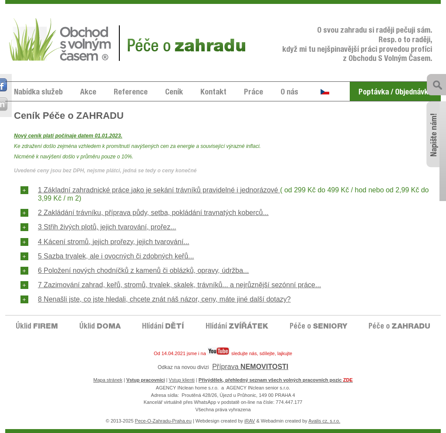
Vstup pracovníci (145, 380)
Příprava (250, 366)
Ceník (174, 93)
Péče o (318, 327)
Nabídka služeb (38, 93)
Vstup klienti (182, 380)
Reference (131, 93)
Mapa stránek (107, 380)
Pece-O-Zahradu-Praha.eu (163, 420)
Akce (88, 93)
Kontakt (213, 93)
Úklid (37, 327)
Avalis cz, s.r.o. (324, 420)
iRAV (249, 420)
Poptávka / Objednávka (395, 93)
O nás (289, 93)
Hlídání (163, 327)
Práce (253, 93)
